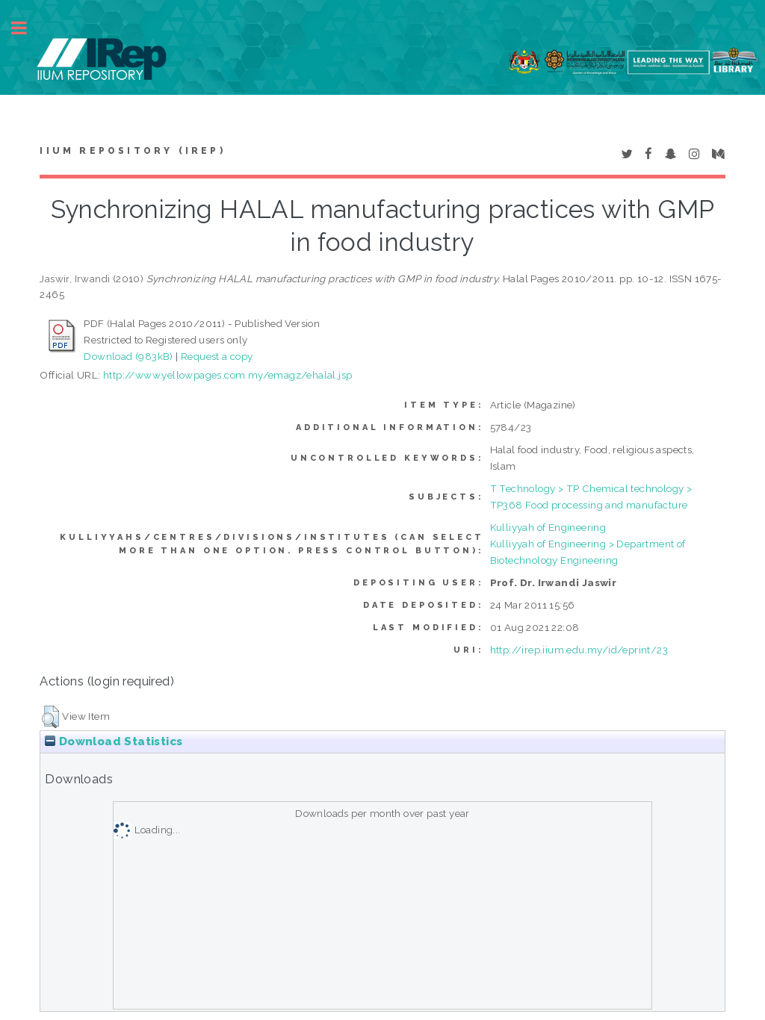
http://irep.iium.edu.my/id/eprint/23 (579, 650)
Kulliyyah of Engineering (548, 527)
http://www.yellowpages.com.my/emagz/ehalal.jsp (227, 375)
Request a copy (217, 356)
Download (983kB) (128, 356)
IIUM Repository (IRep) (132, 151)
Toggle (27, 28)
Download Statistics (113, 741)
